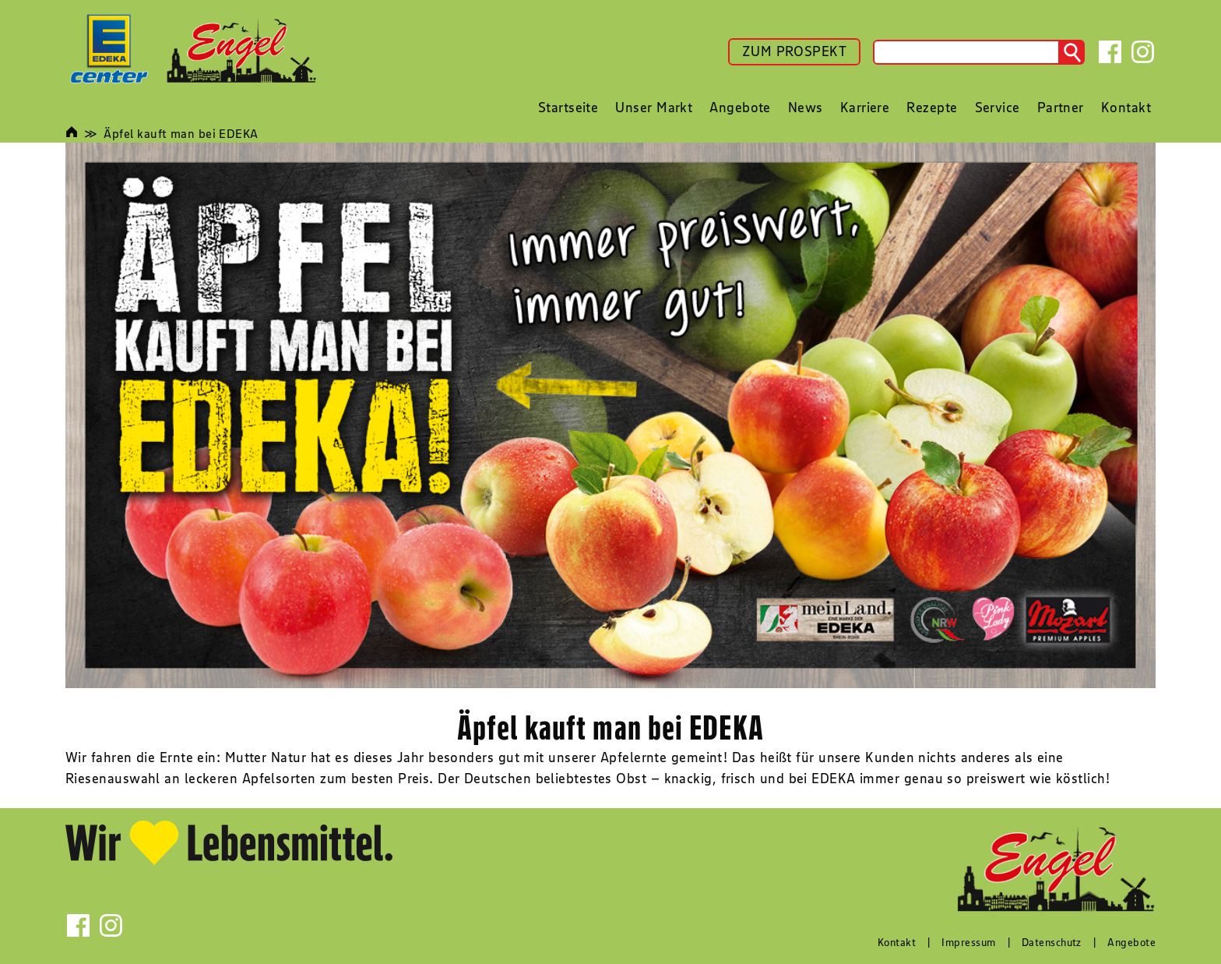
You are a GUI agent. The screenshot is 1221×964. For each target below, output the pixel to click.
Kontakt (897, 942)
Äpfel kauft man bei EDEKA (181, 133)
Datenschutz (1052, 942)
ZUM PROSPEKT (794, 51)
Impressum (968, 942)
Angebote (1131, 942)
